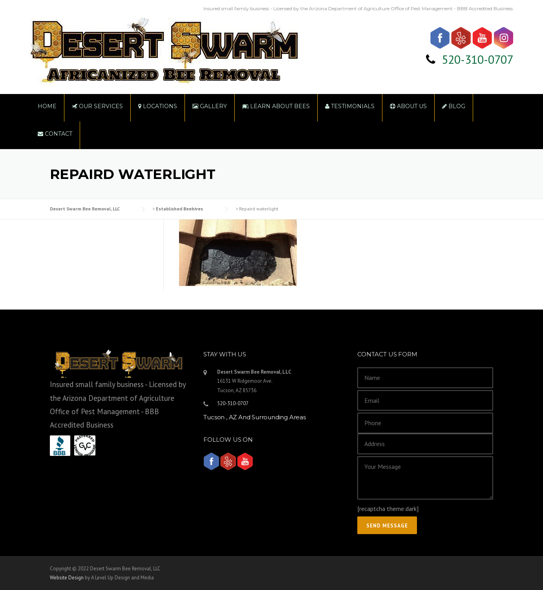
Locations (157, 106)
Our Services (97, 106)
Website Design (67, 577)
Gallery (209, 106)
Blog (453, 106)
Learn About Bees (276, 106)
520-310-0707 (477, 59)
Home (47, 106)
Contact (55, 133)
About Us (408, 106)
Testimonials (350, 106)
